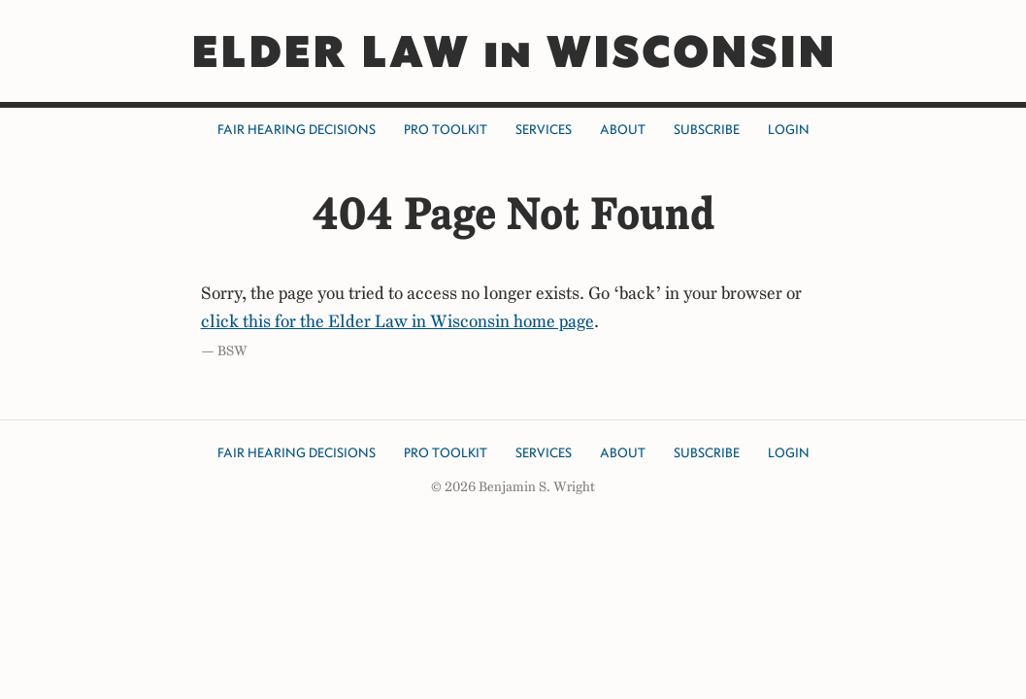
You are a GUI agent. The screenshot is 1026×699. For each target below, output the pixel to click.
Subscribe (707, 129)
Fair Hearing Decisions (296, 129)
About (622, 129)
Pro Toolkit (445, 129)
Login (789, 129)
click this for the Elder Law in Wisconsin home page (397, 321)
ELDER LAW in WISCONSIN (513, 51)
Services (543, 129)
